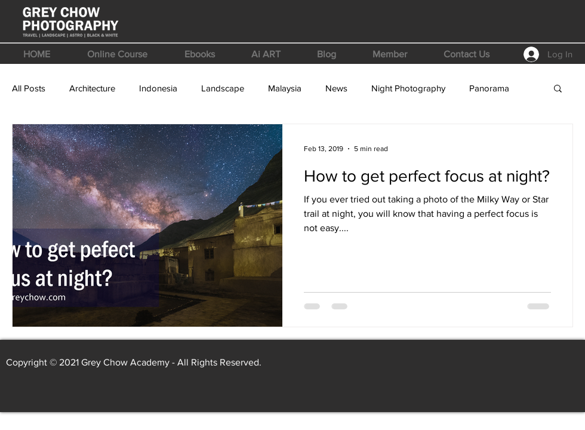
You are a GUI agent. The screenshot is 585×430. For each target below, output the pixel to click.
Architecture (92, 88)
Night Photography (408, 88)
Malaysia (284, 88)
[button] (117, 54)
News (336, 88)
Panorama (489, 88)
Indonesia (158, 88)
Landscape (222, 88)
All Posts (28, 88)
